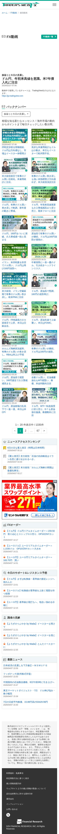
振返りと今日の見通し (15, 114)
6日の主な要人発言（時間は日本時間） (26, 447)
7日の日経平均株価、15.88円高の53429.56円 (25, 702)
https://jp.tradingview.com (12, 96)
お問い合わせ (12, 809)
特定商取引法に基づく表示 (17, 778)
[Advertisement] (29, 24)
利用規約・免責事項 (14, 773)
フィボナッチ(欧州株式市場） (18, 674)
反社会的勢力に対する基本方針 (19, 794)
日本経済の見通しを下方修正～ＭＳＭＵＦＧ (25, 665)
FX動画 (14, 13)
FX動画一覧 (49, 37)
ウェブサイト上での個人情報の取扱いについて (26, 788)
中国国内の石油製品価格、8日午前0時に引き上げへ (28, 682)
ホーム (5, 13)
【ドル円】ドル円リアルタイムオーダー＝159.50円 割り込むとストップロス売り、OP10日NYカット (29, 534)
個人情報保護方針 (13, 783)
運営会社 (10, 799)
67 (38, 430)
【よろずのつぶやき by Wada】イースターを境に (30, 635)
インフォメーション (14, 804)
